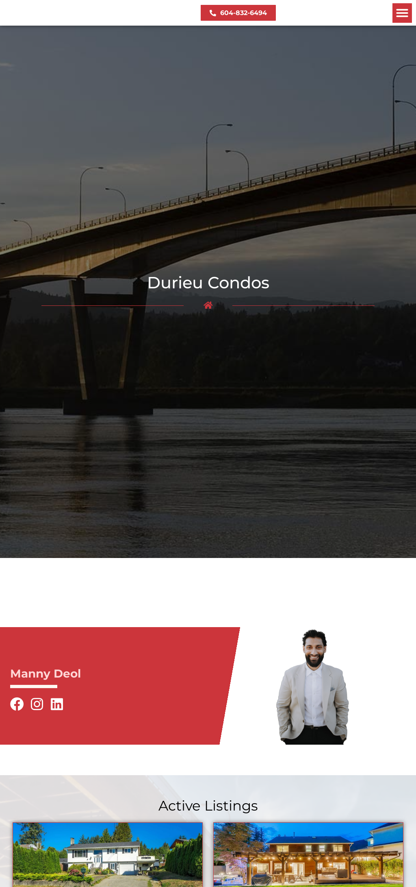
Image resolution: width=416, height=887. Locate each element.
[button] (402, 13)
